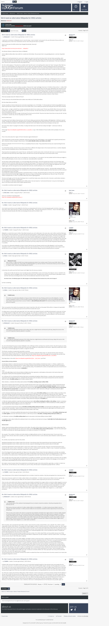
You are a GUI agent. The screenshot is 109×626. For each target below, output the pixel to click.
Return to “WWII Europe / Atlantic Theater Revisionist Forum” (16, 591)
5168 (73, 220)
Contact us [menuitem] (51, 616)
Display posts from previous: (34, 584)
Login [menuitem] (86, 2)
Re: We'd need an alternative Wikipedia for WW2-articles (19, 190)
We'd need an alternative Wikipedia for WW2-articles (21, 18)
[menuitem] (76, 7)
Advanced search (16, 2)
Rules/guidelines (19, 26)
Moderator (9, 20)
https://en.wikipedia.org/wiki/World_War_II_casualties (19, 129)
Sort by (49, 584)
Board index (5, 13)
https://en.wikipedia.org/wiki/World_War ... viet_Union (28, 358)
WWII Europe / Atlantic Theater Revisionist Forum (28, 13)
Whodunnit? (72, 34)
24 (72, 232)
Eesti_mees (71, 190)
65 (72, 39)
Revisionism (12, 13)
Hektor (70, 216)
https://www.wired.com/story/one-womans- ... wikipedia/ (15, 48)
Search (13, 2)
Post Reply (4, 30)
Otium (70, 266)
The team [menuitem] (59, 616)
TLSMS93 (71, 227)
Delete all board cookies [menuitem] (70, 616)
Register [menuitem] (80, 2)
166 (73, 271)
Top (86, 186)
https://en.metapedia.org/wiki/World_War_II (12, 197)
